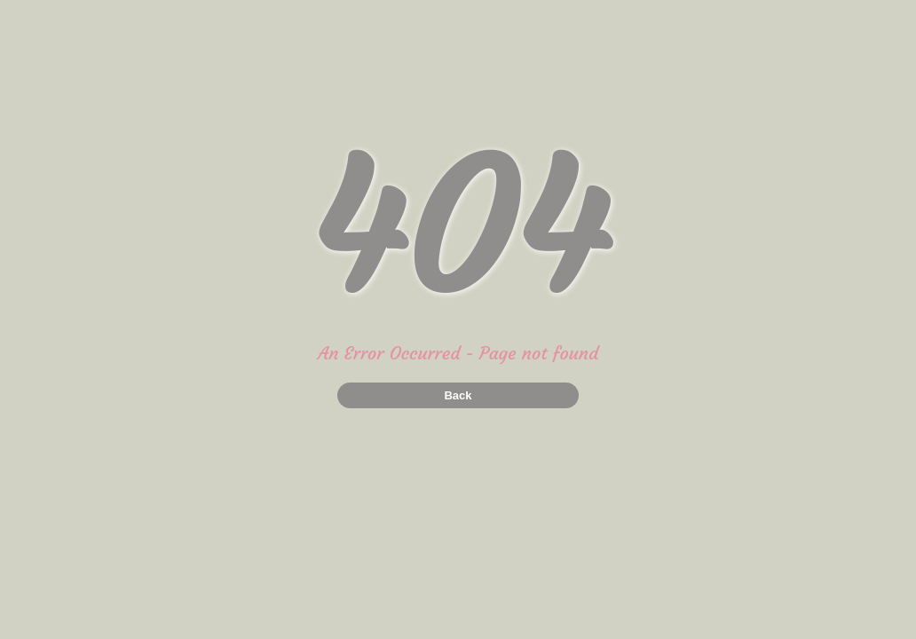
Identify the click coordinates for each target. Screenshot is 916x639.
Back (457, 395)
